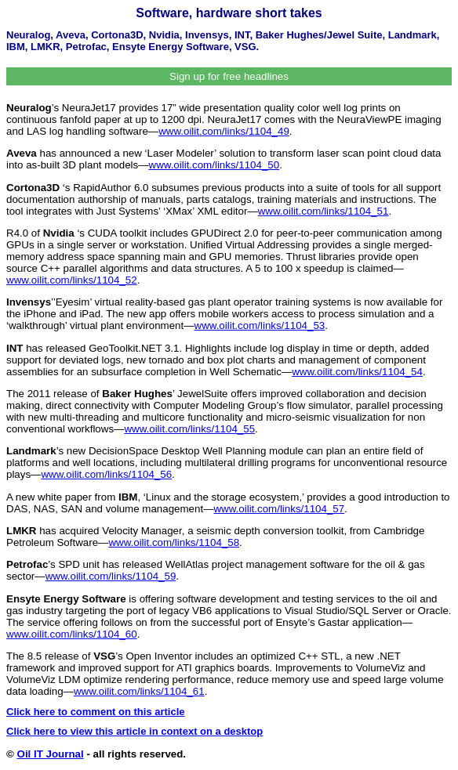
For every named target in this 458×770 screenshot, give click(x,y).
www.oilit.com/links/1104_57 (278, 509)
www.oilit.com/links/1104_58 (173, 542)
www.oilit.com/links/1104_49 (223, 131)
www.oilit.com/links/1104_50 (214, 165)
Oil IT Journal (50, 754)
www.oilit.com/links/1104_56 (106, 474)
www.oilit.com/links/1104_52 (71, 280)
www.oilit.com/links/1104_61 (139, 691)
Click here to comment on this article (95, 712)
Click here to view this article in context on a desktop (134, 731)
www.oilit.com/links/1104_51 (323, 211)
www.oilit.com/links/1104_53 (259, 325)
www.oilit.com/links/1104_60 (71, 634)
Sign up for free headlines (229, 76)
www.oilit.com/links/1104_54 (357, 372)
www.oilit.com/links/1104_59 (110, 576)
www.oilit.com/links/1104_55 (189, 429)
